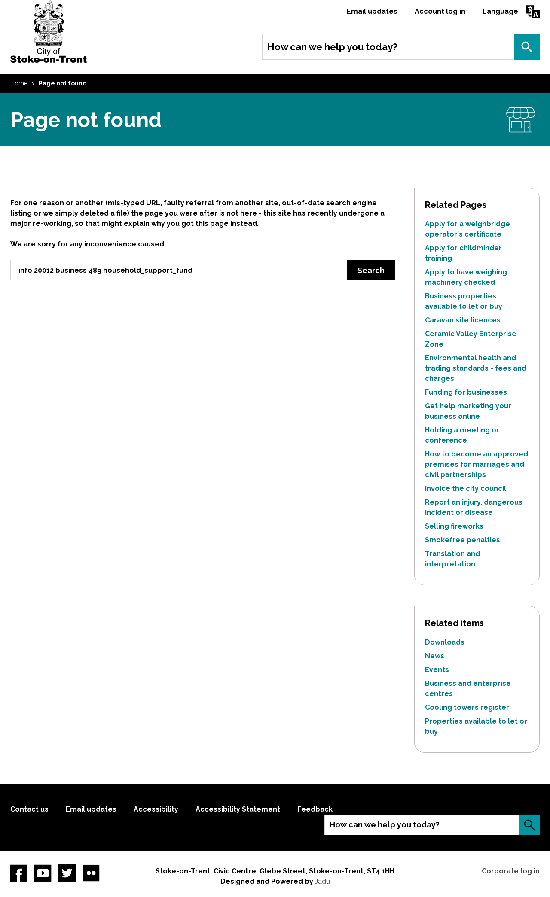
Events (437, 670)
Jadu (322, 881)
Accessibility (156, 809)
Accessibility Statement (238, 809)
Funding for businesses (466, 392)
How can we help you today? (332, 47)
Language (500, 11)
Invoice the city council (465, 488)
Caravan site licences (463, 320)
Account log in (440, 11)
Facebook (19, 873)
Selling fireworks (454, 526)
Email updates (372, 11)
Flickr (91, 873)
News (434, 656)
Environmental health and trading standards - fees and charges (475, 368)
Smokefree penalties (462, 540)
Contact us (29, 809)
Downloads (444, 642)
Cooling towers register (467, 707)
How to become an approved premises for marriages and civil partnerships (476, 464)
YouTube (43, 873)
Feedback (315, 809)
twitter (67, 873)
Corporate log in (511, 871)
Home (19, 83)
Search (527, 47)
